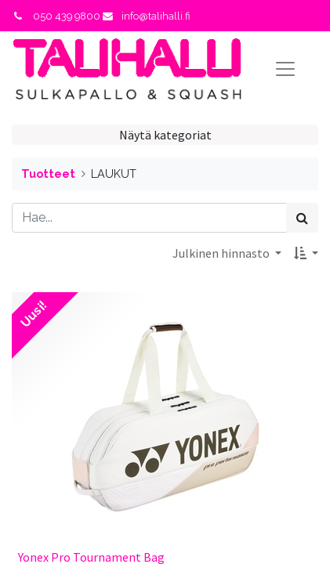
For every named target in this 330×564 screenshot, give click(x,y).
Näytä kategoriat (165, 135)
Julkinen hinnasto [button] (222, 253)
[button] (306, 253)
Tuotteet (48, 173)
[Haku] (302, 218)
